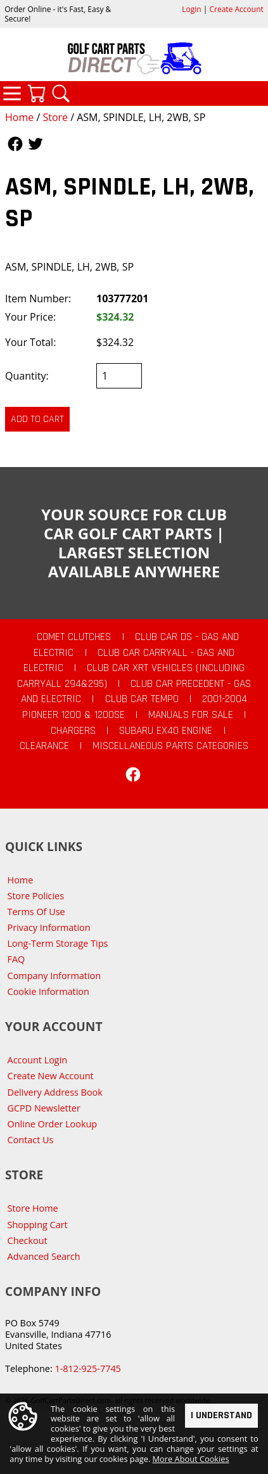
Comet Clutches (74, 637)
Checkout (28, 1240)
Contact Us (31, 1140)
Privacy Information (49, 927)
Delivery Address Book (55, 1092)
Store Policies (36, 896)
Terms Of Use (36, 912)
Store (55, 117)
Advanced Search (44, 1256)
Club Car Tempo (142, 699)
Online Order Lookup (53, 1124)
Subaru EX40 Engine (165, 731)
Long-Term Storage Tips (58, 943)
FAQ (16, 959)
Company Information (54, 976)
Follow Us (15, 144)
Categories (12, 93)
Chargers (73, 731)
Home (19, 117)
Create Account (237, 9)
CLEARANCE (44, 746)
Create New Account (51, 1076)
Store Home (33, 1208)
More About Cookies (191, 1459)
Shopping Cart (38, 1225)
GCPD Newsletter (44, 1108)
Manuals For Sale (190, 715)
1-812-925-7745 (87, 1368)
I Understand (221, 1415)
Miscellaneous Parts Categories (170, 746)
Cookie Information (48, 991)
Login (191, 9)
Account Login (38, 1060)
